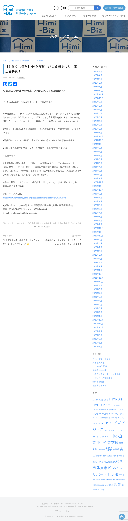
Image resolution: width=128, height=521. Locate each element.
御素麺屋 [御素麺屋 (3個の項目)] (99, 456)
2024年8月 (97, 152)
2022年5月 (97, 255)
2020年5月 (97, 346)
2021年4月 (97, 304)
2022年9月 (97, 239)
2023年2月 (97, 220)
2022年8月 (97, 243)
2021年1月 (97, 316)
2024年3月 (97, 171)
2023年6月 (97, 205)
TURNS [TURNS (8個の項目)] (95, 410)
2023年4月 (97, 213)
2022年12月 (98, 228)
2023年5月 (97, 209)
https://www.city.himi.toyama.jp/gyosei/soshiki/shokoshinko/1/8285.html (36, 198)
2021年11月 (98, 278)
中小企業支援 (46, 223)
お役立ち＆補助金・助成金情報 (16, 60)
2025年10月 (98, 98)
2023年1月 (97, 224)
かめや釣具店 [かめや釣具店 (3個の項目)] (103, 409)
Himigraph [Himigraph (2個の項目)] (117, 405)
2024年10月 (98, 144)
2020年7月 (97, 339)
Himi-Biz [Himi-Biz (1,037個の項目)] (115, 399)
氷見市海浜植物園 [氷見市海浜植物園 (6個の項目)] (105, 480)
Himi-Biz (22, 77)
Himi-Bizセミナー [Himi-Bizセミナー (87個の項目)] (102, 404)
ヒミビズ (27, 223)
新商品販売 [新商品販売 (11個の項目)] (107, 456)
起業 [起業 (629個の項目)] (117, 485)
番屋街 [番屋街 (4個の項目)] (98, 485)
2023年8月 (97, 197)
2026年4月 (97, 75)
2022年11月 (98, 232)
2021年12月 (98, 274)
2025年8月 (97, 106)
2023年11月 (98, 186)
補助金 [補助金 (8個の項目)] (111, 485)
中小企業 (35, 223)
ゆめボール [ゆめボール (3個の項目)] (112, 409)
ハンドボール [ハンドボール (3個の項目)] (100, 423)
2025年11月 (98, 94)
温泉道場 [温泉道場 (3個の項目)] (122, 479)
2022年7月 (97, 247)
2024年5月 (97, 163)
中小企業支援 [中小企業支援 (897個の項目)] (107, 443)
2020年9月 (97, 331)
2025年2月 (97, 129)
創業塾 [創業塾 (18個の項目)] (116, 449)
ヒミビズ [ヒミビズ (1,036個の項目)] (113, 423)
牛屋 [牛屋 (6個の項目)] (94, 485)
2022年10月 (98, 236)
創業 (54, 223)
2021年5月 (97, 301)
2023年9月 (97, 194)
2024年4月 (97, 167)
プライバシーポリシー (64, 511)
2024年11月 (98, 140)
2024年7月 (97, 155)
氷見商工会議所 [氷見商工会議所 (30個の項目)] (107, 462)
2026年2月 (97, 83)
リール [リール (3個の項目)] (108, 437)
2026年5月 (97, 71)
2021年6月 (97, 297)
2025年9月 (97, 102)
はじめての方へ (49, 15)
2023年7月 (97, 201)
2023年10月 (98, 190)
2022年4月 (97, 259)
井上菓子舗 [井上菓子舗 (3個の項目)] (101, 449)
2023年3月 (97, 216)
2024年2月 (97, 175)
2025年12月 (98, 90)
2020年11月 (98, 324)
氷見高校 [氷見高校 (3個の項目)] (116, 479)
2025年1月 (97, 132)
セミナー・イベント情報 (114, 15)
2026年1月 (97, 87)
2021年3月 (97, 308)
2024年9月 (97, 148)
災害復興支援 (98, 362)
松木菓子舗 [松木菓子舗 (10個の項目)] (117, 456)
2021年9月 (97, 285)
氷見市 (60, 223)
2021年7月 (97, 293)
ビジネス (18, 223)
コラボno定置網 (100, 366)
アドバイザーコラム (102, 359)
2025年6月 (97, 113)
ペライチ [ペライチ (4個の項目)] (107, 430)
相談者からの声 (99, 370)
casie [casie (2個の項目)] (94, 400)
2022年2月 (97, 266)
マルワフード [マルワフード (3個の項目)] (115, 430)
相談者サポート (99, 385)
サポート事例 (89, 15)
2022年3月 (97, 262)
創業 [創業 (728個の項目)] (108, 449)
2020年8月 (97, 335)
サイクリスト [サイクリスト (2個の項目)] (113, 418)
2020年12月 (98, 320)
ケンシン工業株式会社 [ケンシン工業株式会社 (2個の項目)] (101, 418)
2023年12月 (98, 182)
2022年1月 (97, 270)
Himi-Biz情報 (98, 382)
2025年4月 (97, 121)
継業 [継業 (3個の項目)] (102, 485)
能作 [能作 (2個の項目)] (106, 485)
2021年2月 (97, 312)
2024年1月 (97, 178)
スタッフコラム (69, 15)
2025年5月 (97, 117)
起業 (48, 226)
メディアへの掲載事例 (103, 378)
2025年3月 (97, 125)
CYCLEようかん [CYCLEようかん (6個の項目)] (102, 400)
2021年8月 (97, 289)
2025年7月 (97, 110)
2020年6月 (97, 343)
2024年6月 (97, 159)
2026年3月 (97, 79)
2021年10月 (98, 281)
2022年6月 (97, 251)
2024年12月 (98, 136)
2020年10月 (98, 327)
